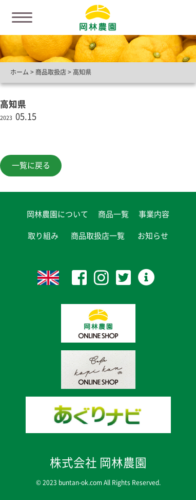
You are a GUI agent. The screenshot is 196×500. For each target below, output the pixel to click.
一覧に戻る (31, 165)
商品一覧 (113, 214)
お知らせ (153, 236)
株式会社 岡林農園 (98, 463)
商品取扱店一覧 (98, 236)
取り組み (43, 236)
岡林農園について (57, 214)
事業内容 (154, 214)
